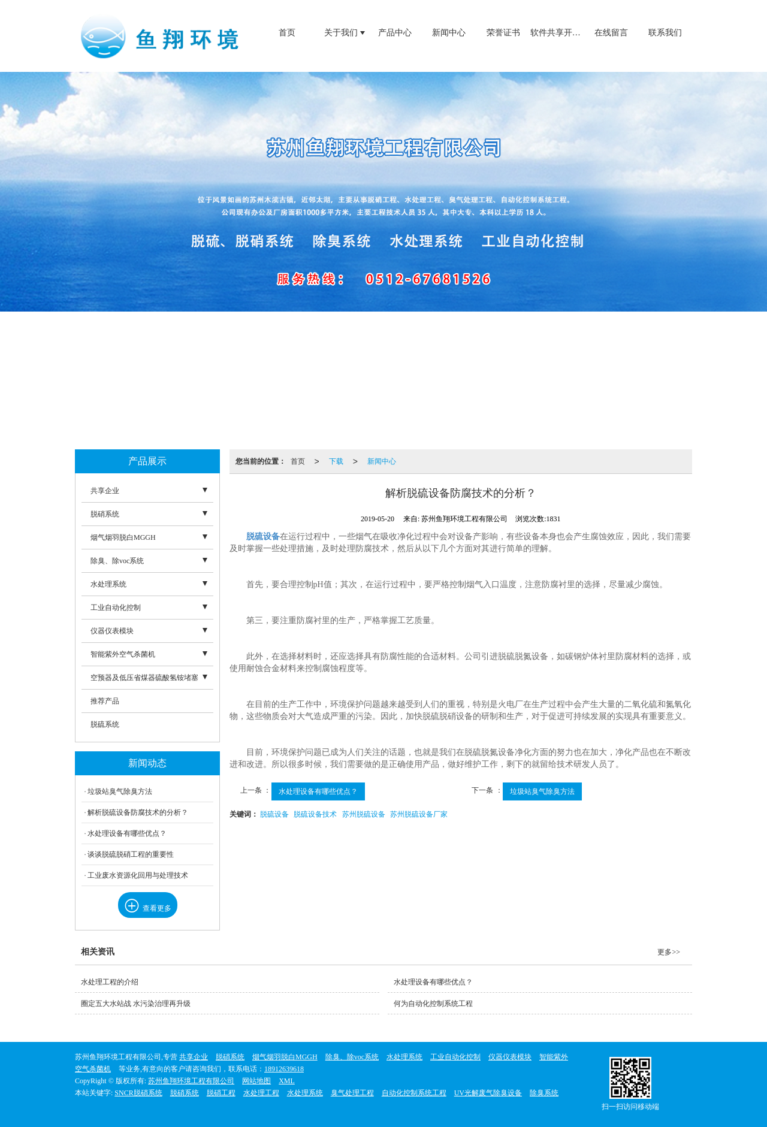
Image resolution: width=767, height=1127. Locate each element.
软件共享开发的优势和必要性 (557, 32)
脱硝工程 (221, 1093)
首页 (287, 32)
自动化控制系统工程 (414, 1093)
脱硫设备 (274, 814)
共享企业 (104, 491)
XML (287, 1081)
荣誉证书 (503, 32)
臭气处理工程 (352, 1093)
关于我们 (341, 32)
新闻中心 (449, 32)
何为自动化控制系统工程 (433, 1003)
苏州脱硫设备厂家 (419, 814)
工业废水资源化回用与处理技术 (137, 875)
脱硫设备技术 (315, 814)
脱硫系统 (104, 724)
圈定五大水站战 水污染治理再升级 (136, 1003)
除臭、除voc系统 (117, 561)
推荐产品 (104, 701)
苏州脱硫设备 (363, 814)
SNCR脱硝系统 (138, 1093)
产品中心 (395, 32)
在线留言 (611, 32)
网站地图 (256, 1081)
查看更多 (147, 908)
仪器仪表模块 (112, 631)
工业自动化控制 (115, 607)
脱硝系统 (104, 514)
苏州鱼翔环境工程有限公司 (191, 1081)
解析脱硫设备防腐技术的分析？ (137, 812)
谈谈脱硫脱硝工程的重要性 (130, 854)
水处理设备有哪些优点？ (318, 791)
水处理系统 (108, 584)
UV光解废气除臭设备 (488, 1093)
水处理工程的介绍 (109, 982)
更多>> (668, 952)
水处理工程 (261, 1093)
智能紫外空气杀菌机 (122, 654)
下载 (336, 461)
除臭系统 (544, 1093)
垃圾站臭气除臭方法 (542, 791)
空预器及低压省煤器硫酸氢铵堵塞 (144, 677)
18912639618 (284, 1069)
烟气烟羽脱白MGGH (123, 537)
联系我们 (665, 32)
